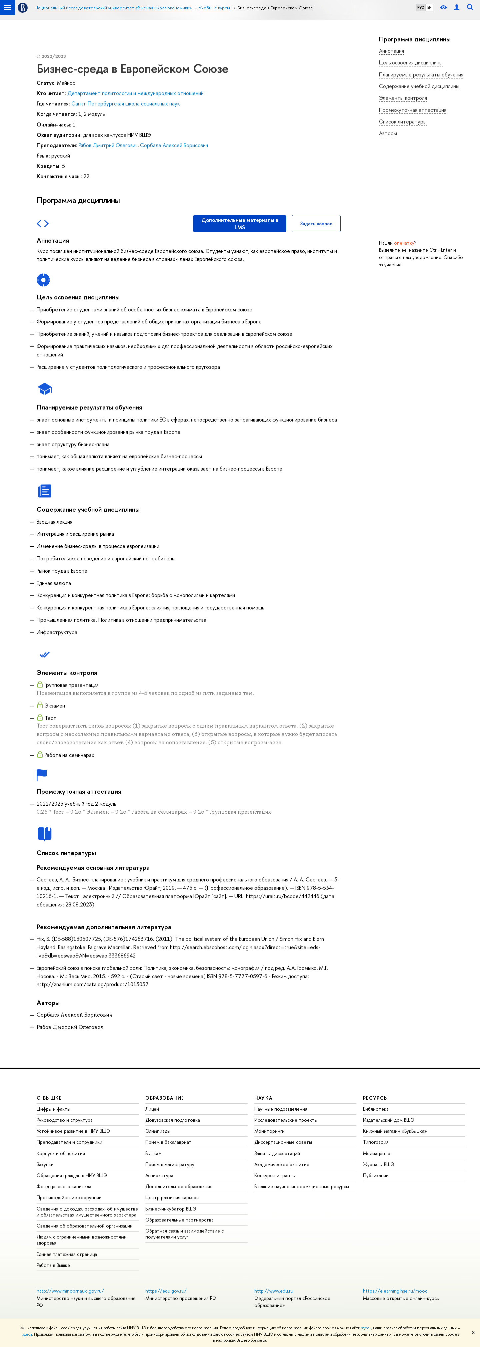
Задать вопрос (316, 223)
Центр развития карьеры (172, 1197)
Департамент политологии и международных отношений (135, 93)
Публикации (376, 1175)
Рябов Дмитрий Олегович (108, 145)
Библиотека (376, 1109)
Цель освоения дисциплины (411, 62)
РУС (420, 7)
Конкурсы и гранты (275, 1175)
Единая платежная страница (67, 1254)
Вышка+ (153, 1153)
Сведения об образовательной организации (85, 1226)
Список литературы (403, 121)
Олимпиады (157, 1131)
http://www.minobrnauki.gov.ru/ (70, 1291)
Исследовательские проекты (286, 1120)
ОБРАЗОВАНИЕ (164, 1098)
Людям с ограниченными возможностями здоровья (82, 1240)
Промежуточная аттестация (412, 109)
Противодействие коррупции (69, 1197)
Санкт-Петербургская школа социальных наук (125, 103)
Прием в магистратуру (169, 1164)
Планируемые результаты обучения (421, 74)
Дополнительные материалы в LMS (239, 223)
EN (429, 7)
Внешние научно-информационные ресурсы (301, 1186)
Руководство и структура (65, 1120)
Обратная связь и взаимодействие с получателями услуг (184, 1234)
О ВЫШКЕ (49, 1098)
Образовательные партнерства (179, 1220)
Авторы (388, 133)
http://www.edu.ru (273, 1291)
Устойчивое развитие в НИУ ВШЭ (73, 1131)
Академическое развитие (281, 1164)
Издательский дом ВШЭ (388, 1120)
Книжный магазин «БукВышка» (395, 1131)
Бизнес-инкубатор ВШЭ (170, 1208)
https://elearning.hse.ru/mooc (395, 1291)
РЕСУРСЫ (375, 1098)
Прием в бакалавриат (168, 1142)
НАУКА (263, 1098)
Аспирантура (159, 1175)
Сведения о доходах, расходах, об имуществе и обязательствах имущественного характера (87, 1211)
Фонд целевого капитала (64, 1186)
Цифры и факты (53, 1109)
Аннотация (391, 50)
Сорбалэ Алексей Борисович (174, 145)
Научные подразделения (280, 1109)
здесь (366, 1328)
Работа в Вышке (53, 1265)
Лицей (152, 1109)
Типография (376, 1142)
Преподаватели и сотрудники (69, 1142)
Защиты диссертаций (277, 1153)
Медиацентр (376, 1153)
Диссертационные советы (283, 1142)
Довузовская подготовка (172, 1120)
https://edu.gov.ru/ (166, 1291)
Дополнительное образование (179, 1186)
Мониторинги (269, 1131)
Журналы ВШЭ (378, 1164)
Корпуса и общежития (61, 1153)
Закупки (45, 1164)
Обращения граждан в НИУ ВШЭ (72, 1175)
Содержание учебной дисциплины (419, 86)
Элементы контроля (403, 97)
